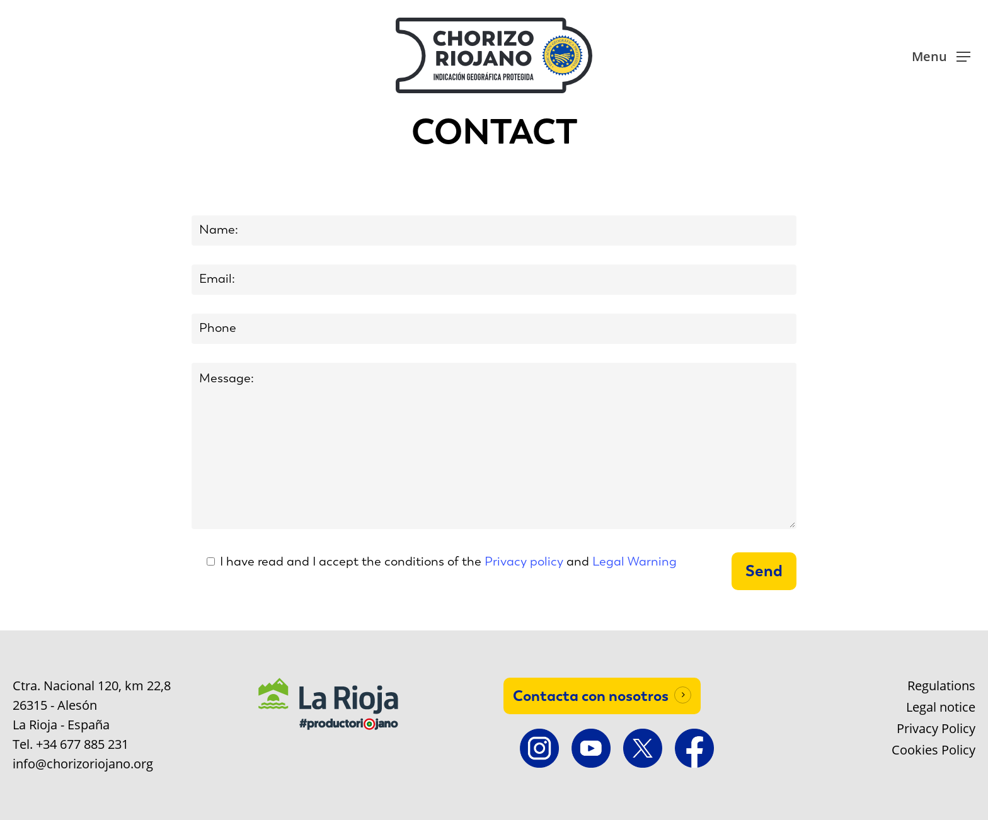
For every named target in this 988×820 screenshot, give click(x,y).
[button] (941, 55)
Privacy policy (524, 561)
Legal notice (940, 707)
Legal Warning (634, 561)
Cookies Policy (933, 750)
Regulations (941, 686)
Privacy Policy (936, 728)
